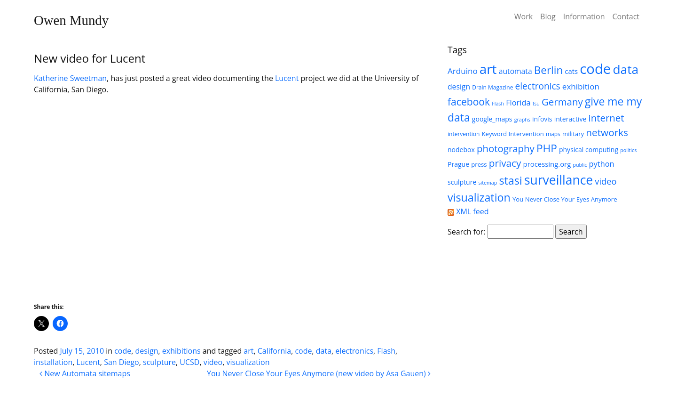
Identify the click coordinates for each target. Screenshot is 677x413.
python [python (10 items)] (601, 163)
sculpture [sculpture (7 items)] (462, 182)
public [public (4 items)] (580, 165)
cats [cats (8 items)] (571, 71)
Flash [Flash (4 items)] (498, 103)
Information (584, 16)
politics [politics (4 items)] (628, 150)
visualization (247, 362)
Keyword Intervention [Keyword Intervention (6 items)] (512, 134)
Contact (626, 16)
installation (53, 362)
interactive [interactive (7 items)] (570, 118)
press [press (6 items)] (479, 164)
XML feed (468, 211)
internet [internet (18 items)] (606, 117)
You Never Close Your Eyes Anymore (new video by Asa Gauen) (319, 373)
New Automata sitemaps (84, 373)
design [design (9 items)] (459, 86)
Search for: (467, 232)
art (248, 351)
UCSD (189, 362)
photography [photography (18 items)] (506, 148)
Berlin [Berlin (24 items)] (548, 70)
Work (523, 16)
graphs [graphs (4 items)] (522, 119)
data (323, 351)
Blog (548, 16)
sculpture (159, 362)
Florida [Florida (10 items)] (518, 102)
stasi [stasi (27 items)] (510, 180)
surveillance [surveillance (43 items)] (558, 179)
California (274, 351)
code (122, 351)
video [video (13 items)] (605, 181)
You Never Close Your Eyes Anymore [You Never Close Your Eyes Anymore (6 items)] (564, 199)
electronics (354, 351)
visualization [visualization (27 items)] (479, 197)
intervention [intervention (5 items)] (464, 134)
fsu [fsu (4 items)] (536, 103)
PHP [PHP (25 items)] (546, 148)
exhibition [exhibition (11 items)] (580, 86)
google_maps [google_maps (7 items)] (492, 118)
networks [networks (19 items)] (607, 132)
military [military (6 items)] (573, 134)
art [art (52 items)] (488, 69)
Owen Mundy (71, 20)
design (146, 351)
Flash (386, 351)
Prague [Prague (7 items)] (458, 164)
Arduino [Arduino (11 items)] (463, 70)
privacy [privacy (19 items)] (505, 163)
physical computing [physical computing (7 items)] (588, 149)
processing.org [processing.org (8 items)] (547, 164)
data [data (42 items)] (626, 69)
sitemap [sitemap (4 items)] (487, 182)
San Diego (121, 362)
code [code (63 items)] (595, 68)
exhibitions (181, 351)
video (213, 362)
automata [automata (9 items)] (515, 71)
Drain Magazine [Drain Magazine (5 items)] (492, 87)
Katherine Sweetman (70, 78)
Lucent (287, 78)
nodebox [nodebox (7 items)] (461, 149)
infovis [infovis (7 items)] (542, 118)
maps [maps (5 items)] (553, 134)
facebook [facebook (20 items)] (469, 101)
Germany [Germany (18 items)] (562, 101)
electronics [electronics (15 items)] (537, 86)
